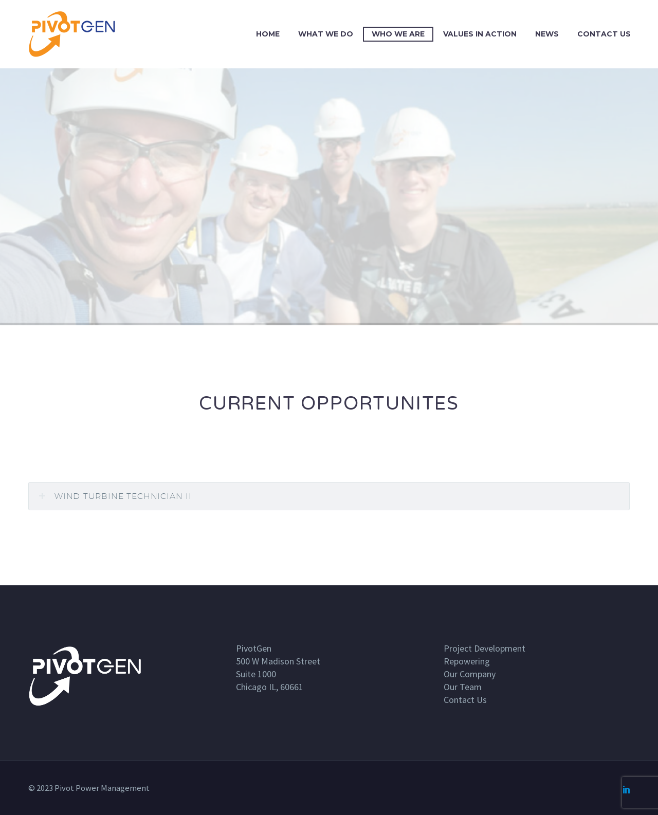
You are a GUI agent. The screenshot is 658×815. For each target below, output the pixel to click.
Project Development (484, 648)
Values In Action (480, 34)
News (547, 34)
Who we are (398, 34)
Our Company (470, 674)
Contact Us (604, 34)
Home (268, 34)
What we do (325, 34)
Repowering (467, 661)
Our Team (463, 687)
